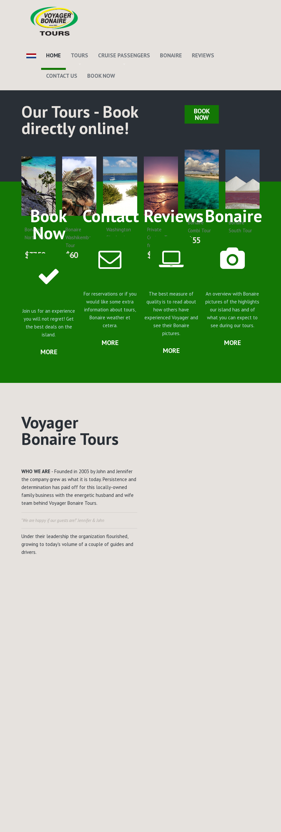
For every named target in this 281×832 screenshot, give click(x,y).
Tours (79, 55)
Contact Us (61, 75)
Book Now (101, 75)
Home (53, 55)
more (48, 352)
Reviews (203, 55)
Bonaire (171, 55)
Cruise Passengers (124, 55)
